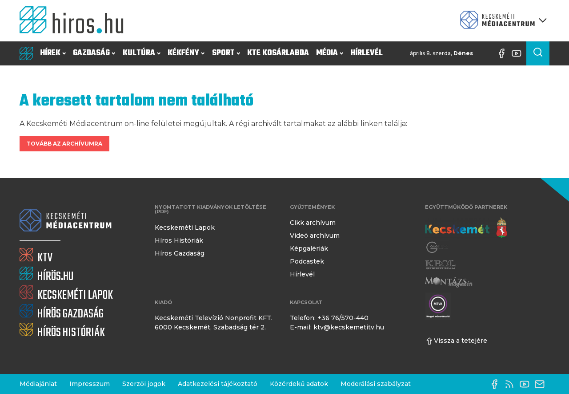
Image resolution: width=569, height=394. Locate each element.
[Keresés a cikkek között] (537, 53)
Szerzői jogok (143, 384)
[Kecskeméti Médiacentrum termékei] (501, 20)
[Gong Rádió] (437, 247)
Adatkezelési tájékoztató (217, 384)
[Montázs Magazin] (449, 282)
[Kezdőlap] (75, 20)
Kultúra (141, 53)
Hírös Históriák (179, 240)
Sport (226, 53)
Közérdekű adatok (299, 384)
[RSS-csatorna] (511, 384)
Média (329, 53)
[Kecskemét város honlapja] (466, 228)
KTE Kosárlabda (278, 53)
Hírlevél (366, 53)
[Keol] (440, 264)
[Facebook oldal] (503, 53)
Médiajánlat (38, 384)
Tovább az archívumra (64, 143)
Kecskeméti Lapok (185, 227)
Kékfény (186, 53)
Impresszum (89, 384)
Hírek (53, 53)
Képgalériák (309, 248)
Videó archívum (315, 236)
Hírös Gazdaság (179, 253)
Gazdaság (94, 53)
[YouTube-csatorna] (518, 53)
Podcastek (307, 261)
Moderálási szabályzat (376, 384)
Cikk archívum (313, 223)
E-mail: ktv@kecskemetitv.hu (337, 327)
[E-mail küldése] (541, 384)
